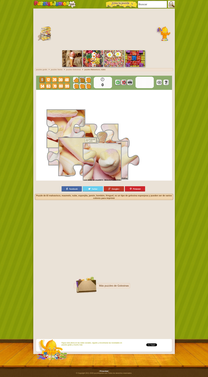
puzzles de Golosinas (116, 285)
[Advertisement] (104, 29)
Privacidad (104, 371)
